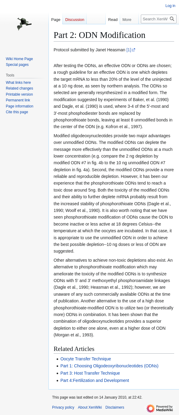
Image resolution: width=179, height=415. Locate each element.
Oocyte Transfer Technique (85, 358)
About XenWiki (90, 407)
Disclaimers (114, 407)
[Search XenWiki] (159, 19)
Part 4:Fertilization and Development (94, 380)
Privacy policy (63, 407)
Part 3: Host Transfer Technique (90, 373)
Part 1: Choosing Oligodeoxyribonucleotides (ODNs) (109, 365)
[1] (128, 49)
